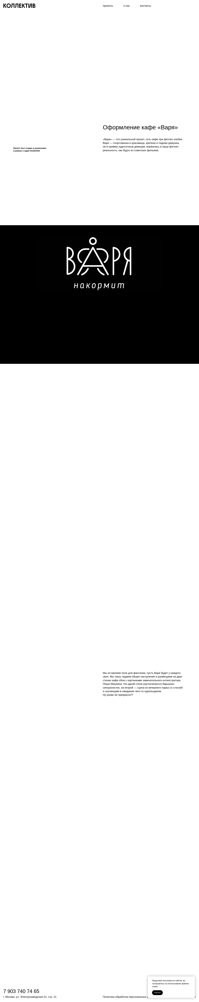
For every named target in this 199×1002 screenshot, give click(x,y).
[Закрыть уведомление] (192, 978)
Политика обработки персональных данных (129, 996)
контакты (145, 5)
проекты (108, 5)
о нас (126, 5)
